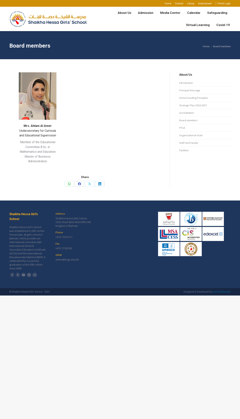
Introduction (186, 83)
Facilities (184, 150)
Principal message (189, 90)
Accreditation (186, 112)
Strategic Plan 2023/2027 (193, 105)
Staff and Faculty (188, 142)
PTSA (182, 127)
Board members (188, 120)
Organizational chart (190, 135)
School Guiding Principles (193, 98)
